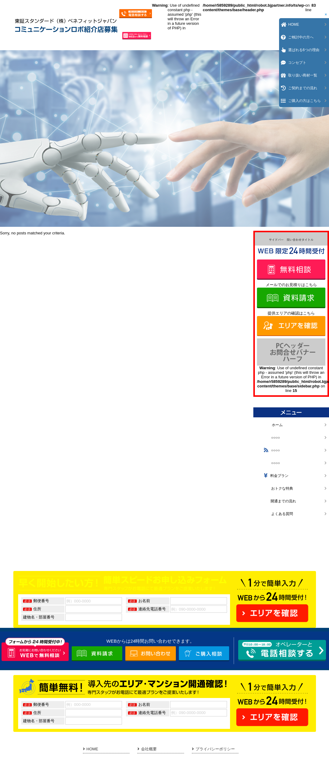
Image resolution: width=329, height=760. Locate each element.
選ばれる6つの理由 (303, 50)
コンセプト (297, 62)
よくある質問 (277, 514)
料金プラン (275, 476)
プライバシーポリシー (213, 749)
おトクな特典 (277, 488)
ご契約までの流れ (302, 88)
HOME (90, 749)
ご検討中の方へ (301, 37)
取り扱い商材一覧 (302, 75)
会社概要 (147, 749)
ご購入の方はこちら (304, 101)
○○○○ (271, 437)
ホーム (272, 425)
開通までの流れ (279, 501)
